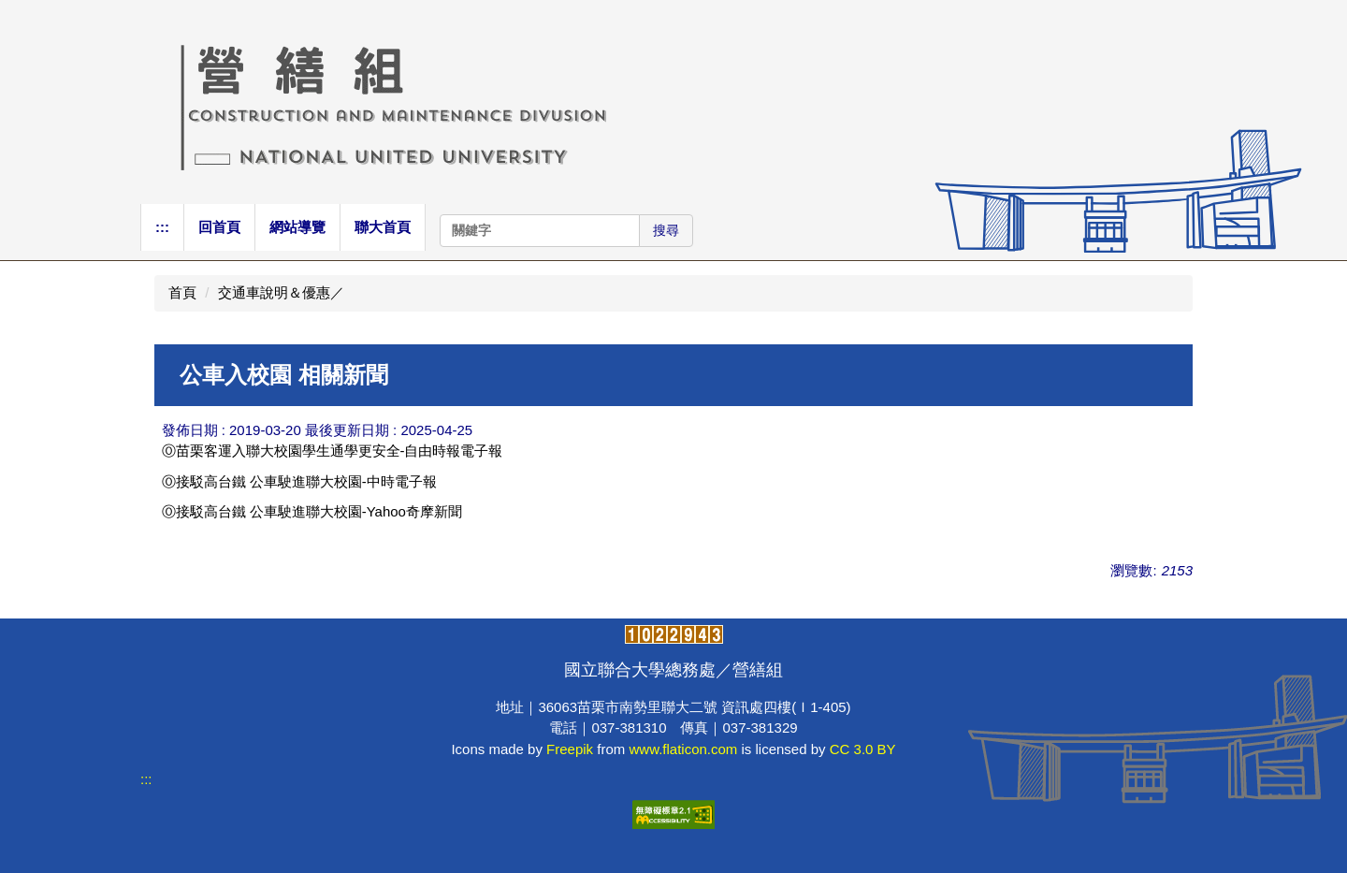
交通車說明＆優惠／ (281, 292)
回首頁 (219, 227)
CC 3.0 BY (863, 749)
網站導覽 (297, 227)
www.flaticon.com (683, 749)
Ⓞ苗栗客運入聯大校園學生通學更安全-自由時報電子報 (332, 450)
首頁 (182, 292)
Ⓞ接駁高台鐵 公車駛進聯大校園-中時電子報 (299, 481)
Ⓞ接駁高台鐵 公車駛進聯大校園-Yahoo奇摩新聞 (312, 511)
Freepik (569, 749)
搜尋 (666, 230)
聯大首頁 (383, 227)
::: (162, 227)
